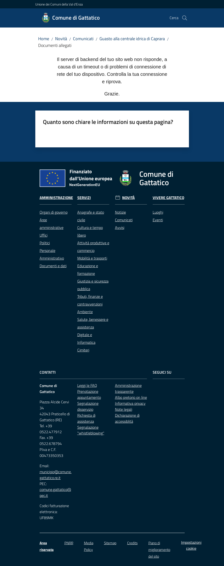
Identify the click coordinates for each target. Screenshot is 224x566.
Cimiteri (83, 350)
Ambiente (85, 312)
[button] (184, 18)
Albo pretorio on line (131, 397)
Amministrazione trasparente (128, 388)
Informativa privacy (130, 403)
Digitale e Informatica (86, 338)
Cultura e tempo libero (90, 231)
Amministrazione (56, 197)
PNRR (68, 543)
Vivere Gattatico (168, 197)
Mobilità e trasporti (92, 258)
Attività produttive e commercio (93, 246)
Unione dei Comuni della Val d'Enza (59, 4)
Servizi (84, 197)
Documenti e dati (53, 266)
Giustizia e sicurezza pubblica (93, 285)
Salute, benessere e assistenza (92, 323)
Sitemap (110, 543)
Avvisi (119, 227)
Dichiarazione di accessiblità (127, 418)
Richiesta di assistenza (86, 418)
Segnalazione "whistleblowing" (90, 430)
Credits (132, 543)
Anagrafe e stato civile (90, 216)
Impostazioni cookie (191, 545)
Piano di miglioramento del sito (159, 549)
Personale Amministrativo (52, 254)
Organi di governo (54, 212)
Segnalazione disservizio (88, 406)
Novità (61, 38)
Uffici (43, 235)
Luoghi (158, 212)
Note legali (123, 409)
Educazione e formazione (87, 269)
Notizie (120, 212)
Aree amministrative (51, 223)
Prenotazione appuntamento (89, 394)
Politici (45, 243)
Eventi (158, 220)
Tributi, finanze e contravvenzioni (90, 300)
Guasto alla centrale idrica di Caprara (132, 38)
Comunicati (83, 38)
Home (43, 38)
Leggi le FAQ (87, 385)
